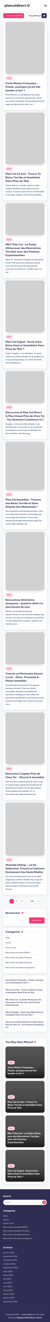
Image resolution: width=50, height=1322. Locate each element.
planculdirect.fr (17, 5)
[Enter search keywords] (25, 1202)
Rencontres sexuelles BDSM (17, 952)
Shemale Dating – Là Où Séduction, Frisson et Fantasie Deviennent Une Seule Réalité (25, 868)
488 (32, 901)
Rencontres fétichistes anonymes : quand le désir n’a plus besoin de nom (24, 603)
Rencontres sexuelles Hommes (18, 962)
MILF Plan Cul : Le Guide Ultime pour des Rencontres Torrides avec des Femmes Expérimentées (23, 1002)
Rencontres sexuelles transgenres (20, 967)
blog (9, 78)
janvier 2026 (8, 1252)
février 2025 (8, 1294)
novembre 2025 (10, 1260)
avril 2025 (7, 1286)
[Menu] (45, 5)
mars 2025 (8, 1290)
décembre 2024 (10, 1301)
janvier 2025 (8, 1298)
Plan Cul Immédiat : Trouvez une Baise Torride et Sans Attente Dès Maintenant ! (23, 503)
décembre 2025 (10, 1256)
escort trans (10, 947)
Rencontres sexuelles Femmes (18, 957)
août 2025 (8, 1271)
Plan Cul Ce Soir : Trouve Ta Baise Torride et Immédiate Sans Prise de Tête (23, 177)
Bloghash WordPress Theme (29, 1317)
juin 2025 (7, 1279)
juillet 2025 (8, 1275)
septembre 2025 (10, 1267)
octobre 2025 (9, 1264)
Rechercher (12, 913)
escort (8, 942)
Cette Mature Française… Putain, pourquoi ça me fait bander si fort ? (22, 87)
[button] (38, 901)
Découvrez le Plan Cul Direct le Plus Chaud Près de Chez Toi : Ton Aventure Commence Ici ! (25, 416)
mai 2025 (7, 1283)
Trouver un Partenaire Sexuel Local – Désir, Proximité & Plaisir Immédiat (24, 677)
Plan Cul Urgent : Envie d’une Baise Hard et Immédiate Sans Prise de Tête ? (24, 345)
